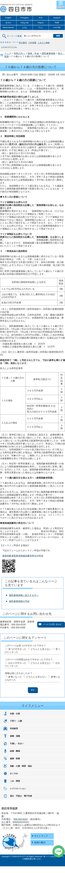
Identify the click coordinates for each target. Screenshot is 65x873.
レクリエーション (18, 788)
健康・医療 (15, 758)
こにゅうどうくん (9, 47)
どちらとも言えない (41, 649)
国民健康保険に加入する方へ (24, 595)
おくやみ (14, 773)
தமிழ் (24, 27)
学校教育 (14, 728)
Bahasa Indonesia (8, 27)
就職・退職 (15, 736)
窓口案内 (23, 43)
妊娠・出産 (15, 713)
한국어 (8, 23)
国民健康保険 (48, 53)
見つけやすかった (17, 649)
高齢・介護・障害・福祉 (21, 766)
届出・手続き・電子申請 (21, 796)
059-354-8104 (20, 819)
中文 (41, 18)
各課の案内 (40, 842)
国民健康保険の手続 (19, 601)
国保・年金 (33, 53)
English (8, 18)
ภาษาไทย (57, 27)
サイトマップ (41, 836)
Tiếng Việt (24, 23)
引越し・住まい (17, 743)
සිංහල (40, 27)
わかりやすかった (17, 663)
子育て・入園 (16, 721)
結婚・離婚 (15, 751)
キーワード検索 (12, 34)
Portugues (24, 18)
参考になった (15, 677)
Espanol (57, 18)
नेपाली (57, 23)
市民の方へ (19, 53)
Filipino (41, 23)
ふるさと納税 (44, 43)
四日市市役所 (16, 8)
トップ (7, 53)
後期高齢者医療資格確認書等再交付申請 (22, 556)
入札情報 (32, 43)
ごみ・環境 (15, 781)
